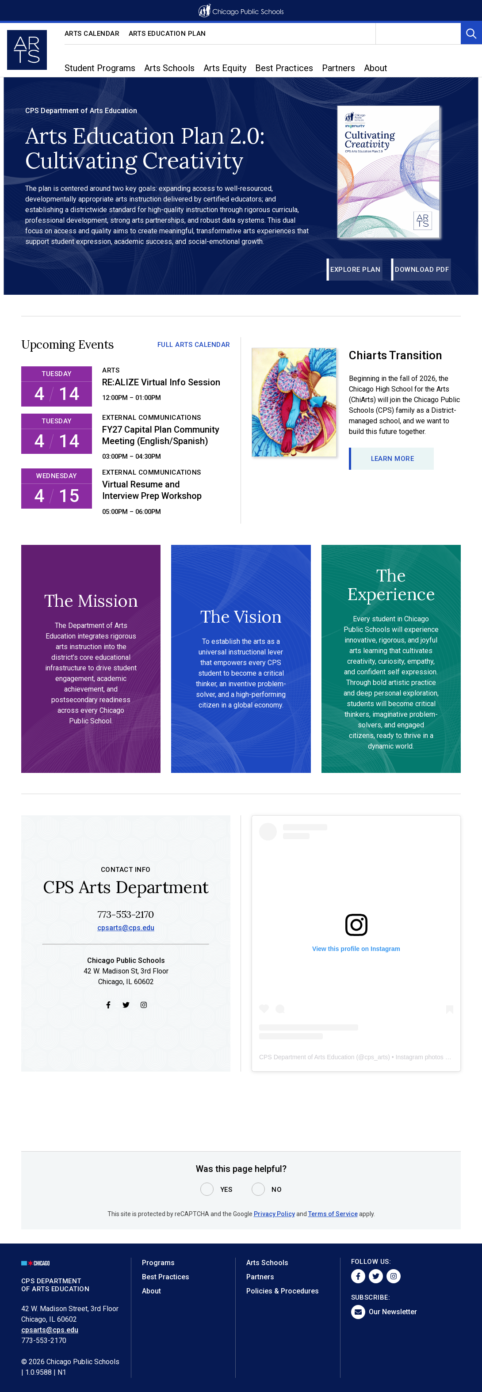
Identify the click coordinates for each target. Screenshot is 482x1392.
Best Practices (165, 1277)
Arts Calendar (92, 34)
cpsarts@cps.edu (125, 928)
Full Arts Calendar (193, 345)
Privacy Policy (274, 1213)
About (151, 1291)
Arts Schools (267, 1263)
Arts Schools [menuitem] (169, 68)
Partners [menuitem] (338, 68)
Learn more (392, 459)
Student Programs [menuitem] (100, 68)
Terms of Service (333, 1213)
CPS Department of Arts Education (307, 1057)
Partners (260, 1277)
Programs (158, 1263)
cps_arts (376, 1057)
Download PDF (422, 270)
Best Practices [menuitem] (284, 68)
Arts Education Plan (168, 34)
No (277, 1190)
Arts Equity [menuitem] (224, 68)
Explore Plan (355, 270)
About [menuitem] (375, 68)
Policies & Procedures (282, 1291)
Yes (226, 1190)
